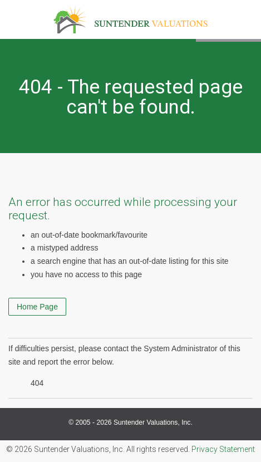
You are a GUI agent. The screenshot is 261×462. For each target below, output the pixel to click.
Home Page (37, 306)
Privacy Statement (223, 449)
